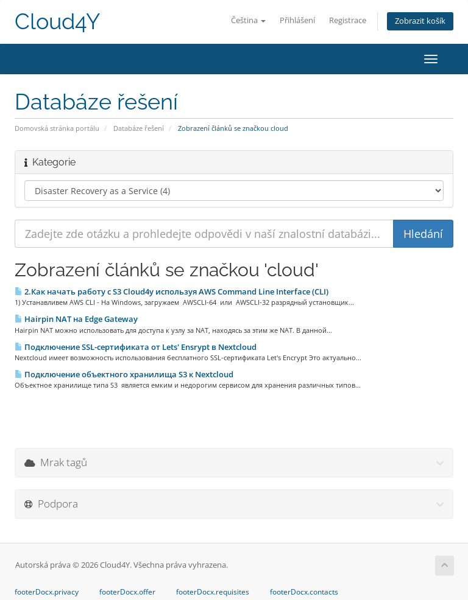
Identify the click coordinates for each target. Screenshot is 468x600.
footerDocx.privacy (47, 592)
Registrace (347, 20)
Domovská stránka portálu (57, 128)
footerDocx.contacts (304, 592)
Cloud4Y (57, 22)
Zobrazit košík (420, 21)
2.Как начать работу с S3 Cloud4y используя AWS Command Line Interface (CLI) (171, 291)
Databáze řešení (138, 128)
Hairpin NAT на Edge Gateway (76, 318)
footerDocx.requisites (212, 592)
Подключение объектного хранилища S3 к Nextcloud (124, 374)
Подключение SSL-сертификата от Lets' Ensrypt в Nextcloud (136, 346)
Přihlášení (297, 20)
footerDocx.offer (127, 592)
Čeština (248, 20)
